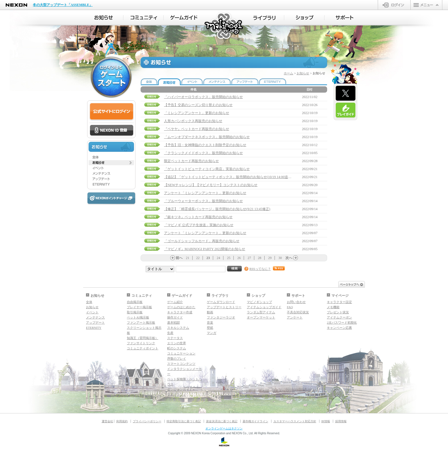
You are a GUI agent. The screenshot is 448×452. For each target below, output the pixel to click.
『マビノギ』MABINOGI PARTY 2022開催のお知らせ (204, 249)
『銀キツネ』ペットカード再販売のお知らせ (198, 217)
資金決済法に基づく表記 (221, 421)
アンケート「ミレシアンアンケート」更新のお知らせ (205, 193)
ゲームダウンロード (221, 302)
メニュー (426, 5)
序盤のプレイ (176, 358)
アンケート (295, 317)
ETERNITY (93, 327)
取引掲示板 (135, 312)
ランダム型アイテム (261, 312)
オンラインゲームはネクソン (224, 428)
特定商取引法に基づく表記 (184, 421)
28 (259, 258)
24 (218, 258)
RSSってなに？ (260, 268)
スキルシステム (178, 327)
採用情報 (341, 421)
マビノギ (224, 26)
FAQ (290, 307)
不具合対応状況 (298, 312)
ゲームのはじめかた (181, 307)
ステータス (175, 338)
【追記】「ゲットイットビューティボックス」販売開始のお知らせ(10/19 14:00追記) (228, 177)
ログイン (394, 5)
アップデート (95, 322)
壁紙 (210, 327)
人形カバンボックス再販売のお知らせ (193, 121)
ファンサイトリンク (141, 343)
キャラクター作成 (179, 312)
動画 (210, 312)
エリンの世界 (176, 343)
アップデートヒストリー (224, 307)
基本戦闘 (173, 322)
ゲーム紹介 (175, 302)
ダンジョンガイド (179, 389)
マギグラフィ (176, 394)
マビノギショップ (259, 302)
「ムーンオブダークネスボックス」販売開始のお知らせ (207, 137)
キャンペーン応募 (339, 327)
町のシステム (176, 348)
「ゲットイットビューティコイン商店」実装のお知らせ (207, 169)
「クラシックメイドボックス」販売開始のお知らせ (203, 153)
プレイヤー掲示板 (139, 307)
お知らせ (303, 73)
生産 (170, 332)
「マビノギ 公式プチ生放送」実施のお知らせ (198, 225)
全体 (89, 302)
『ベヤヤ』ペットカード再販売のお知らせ (196, 129)
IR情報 (325, 421)
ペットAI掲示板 (138, 317)
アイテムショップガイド (264, 307)
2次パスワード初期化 (342, 322)
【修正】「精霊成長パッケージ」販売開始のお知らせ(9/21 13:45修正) (217, 209)
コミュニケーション (181, 353)
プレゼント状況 (338, 312)
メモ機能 (333, 307)
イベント (92, 312)
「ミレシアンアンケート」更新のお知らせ (196, 113)
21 (187, 258)
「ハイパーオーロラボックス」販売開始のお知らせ (203, 97)
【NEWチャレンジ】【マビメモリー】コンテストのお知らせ (210, 185)
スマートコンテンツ (181, 363)
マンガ (211, 332)
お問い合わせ (296, 302)
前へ (179, 258)
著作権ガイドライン (255, 421)
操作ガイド (175, 317)
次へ (288, 258)
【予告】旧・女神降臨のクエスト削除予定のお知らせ (205, 145)
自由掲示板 (135, 302)
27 (249, 258)
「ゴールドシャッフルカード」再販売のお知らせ (201, 241)
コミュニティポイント (142, 348)
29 (270, 258)
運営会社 (107, 421)
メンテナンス (95, 317)
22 (198, 258)
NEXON (16, 5)
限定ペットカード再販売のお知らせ (191, 161)
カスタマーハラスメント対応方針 (294, 421)
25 (229, 258)
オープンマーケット (261, 317)
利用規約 (122, 421)
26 (239, 258)
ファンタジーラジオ (221, 317)
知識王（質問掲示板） (142, 338)
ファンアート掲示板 (141, 322)
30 (280, 258)
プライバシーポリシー (147, 421)
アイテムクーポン (339, 317)
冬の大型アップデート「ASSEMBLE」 (63, 5)
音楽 (210, 322)
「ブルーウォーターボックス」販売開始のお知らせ (203, 201)
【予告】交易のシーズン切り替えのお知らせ (198, 105)
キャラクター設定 (339, 302)
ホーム (288, 73)
